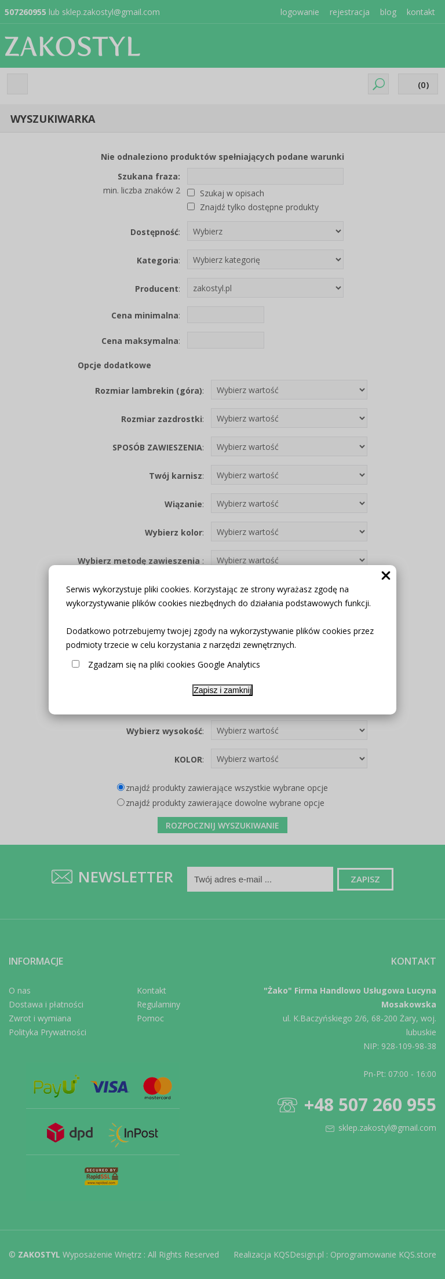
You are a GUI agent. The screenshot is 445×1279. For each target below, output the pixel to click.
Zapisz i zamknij (222, 690)
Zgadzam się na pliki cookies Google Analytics (174, 664)
